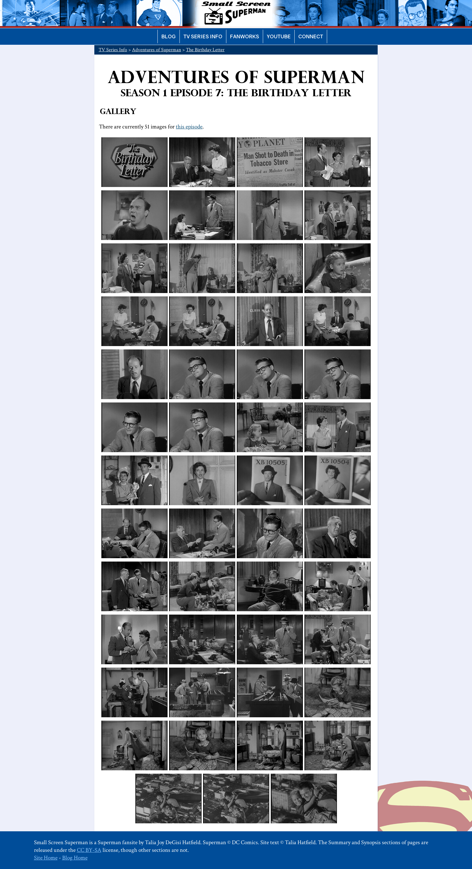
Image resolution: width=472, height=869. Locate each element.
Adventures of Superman (156, 50)
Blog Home (75, 858)
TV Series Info (202, 36)
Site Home (46, 858)
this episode (189, 127)
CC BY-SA (89, 850)
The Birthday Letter (205, 50)
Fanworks (244, 36)
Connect (310, 36)
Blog (168, 36)
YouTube (279, 36)
